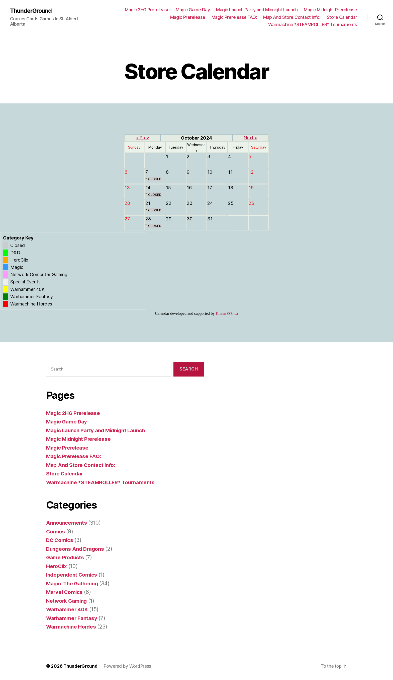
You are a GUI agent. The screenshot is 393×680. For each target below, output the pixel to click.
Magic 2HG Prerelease (147, 9)
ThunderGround (31, 11)
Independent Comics (72, 575)
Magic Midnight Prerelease (330, 9)
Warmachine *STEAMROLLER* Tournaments (312, 24)
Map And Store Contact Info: (292, 17)
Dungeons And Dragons (76, 548)
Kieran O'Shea (226, 313)
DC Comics (60, 540)
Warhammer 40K (67, 609)
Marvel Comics (65, 592)
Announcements (66, 523)
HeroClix (57, 566)
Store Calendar (342, 17)
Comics (55, 531)
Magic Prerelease (187, 17)
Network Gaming (67, 600)
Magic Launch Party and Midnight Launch (257, 9)
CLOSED (155, 179)
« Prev (142, 137)
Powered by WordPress (129, 665)
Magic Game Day (193, 9)
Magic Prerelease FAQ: (234, 17)
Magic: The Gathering (73, 583)
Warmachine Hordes (71, 627)
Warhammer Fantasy (72, 618)
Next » (250, 137)
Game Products (65, 557)
